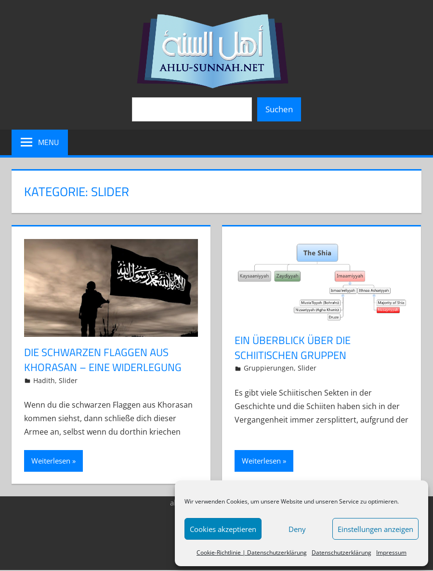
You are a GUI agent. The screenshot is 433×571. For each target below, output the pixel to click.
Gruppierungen (269, 367)
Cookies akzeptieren (223, 529)
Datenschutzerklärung (341, 552)
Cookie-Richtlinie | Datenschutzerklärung (252, 552)
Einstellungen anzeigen (375, 529)
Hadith (44, 380)
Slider (68, 380)
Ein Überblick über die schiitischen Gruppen (293, 347)
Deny (297, 529)
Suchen (279, 109)
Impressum (391, 552)
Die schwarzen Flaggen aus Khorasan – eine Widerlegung (103, 359)
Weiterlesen (50, 460)
